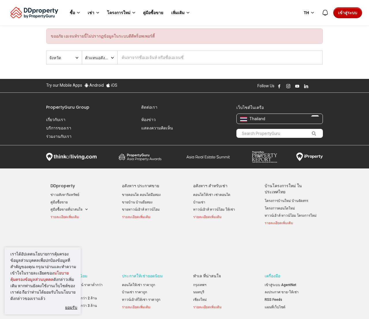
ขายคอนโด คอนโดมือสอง (141, 195)
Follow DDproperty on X (314, 86)
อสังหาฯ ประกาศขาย (140, 186)
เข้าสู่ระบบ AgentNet (280, 251)
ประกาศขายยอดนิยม (68, 242)
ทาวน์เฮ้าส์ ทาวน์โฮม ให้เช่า (214, 209)
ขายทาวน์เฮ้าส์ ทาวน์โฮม (141, 209)
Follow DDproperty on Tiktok (320, 86)
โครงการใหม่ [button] (122, 12)
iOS (111, 85)
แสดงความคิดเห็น (157, 128)
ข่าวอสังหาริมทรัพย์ (64, 195)
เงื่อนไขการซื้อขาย (215, 305)
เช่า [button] (94, 12)
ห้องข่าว (148, 119)
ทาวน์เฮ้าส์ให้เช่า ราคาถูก (141, 266)
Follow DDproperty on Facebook (279, 86)
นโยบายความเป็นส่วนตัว (170, 305)
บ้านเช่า (199, 202)
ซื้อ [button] (76, 12)
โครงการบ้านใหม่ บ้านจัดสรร (286, 201)
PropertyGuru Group (67, 107)
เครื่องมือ (272, 242)
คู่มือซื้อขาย (59, 202)
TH (310, 12)
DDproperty (62, 186)
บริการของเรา (58, 128)
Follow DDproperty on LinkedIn (306, 86)
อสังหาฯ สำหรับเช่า (210, 186)
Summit (208, 157)
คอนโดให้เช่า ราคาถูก (138, 251)
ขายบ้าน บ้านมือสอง (137, 202)
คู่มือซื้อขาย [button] (153, 13)
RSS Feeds (273, 266)
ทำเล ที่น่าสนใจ (207, 242)
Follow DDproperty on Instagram (288, 86)
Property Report (264, 157)
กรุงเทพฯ (199, 251)
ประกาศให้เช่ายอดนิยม (142, 242)
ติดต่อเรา (149, 107)
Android (94, 85)
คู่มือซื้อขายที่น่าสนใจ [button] (69, 210)
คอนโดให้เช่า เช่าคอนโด (211, 195)
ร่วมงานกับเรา (58, 136)
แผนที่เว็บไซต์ (275, 273)
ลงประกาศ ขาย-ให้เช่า (282, 258)
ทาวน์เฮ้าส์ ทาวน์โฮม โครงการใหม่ (291, 216)
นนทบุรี (198, 258)
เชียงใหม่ (200, 266)
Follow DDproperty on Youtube (297, 86)
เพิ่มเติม (181, 12)
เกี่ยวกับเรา (55, 119)
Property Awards (140, 157)
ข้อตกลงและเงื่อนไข (124, 305)
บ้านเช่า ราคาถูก (134, 258)
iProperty (309, 157)
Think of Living (71, 157)
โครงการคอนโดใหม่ (280, 208)
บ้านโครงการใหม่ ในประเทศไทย (283, 189)
